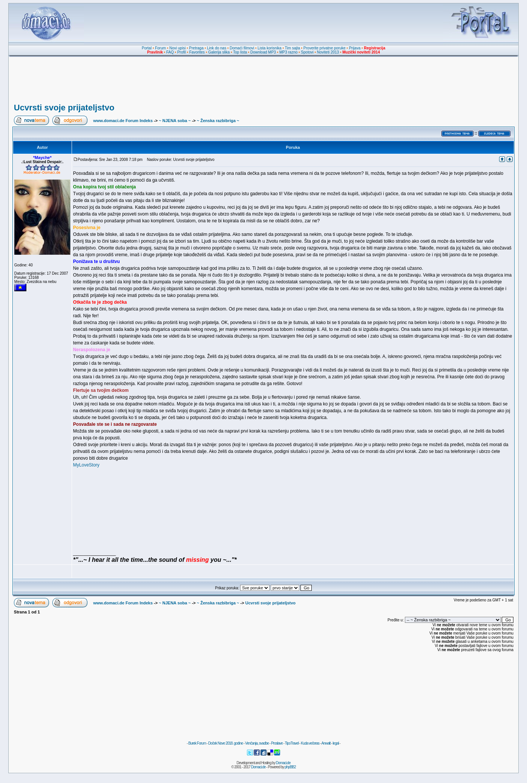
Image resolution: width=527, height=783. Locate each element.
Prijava (355, 48)
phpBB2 (290, 767)
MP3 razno (288, 52)
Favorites (197, 52)
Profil (181, 52)
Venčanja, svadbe (257, 743)
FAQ (170, 52)
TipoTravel (292, 743)
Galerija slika (219, 52)
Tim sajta (292, 48)
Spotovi (307, 52)
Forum (160, 48)
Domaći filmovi (242, 48)
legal (335, 743)
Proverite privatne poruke (324, 48)
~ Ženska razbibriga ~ (218, 120)
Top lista (240, 52)
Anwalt (325, 743)
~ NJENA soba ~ (175, 120)
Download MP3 (263, 52)
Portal (147, 48)
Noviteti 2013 (328, 52)
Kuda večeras (310, 743)
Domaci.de (283, 763)
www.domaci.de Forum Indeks (123, 120)
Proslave (277, 743)
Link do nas (216, 48)
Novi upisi (177, 48)
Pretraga (196, 48)
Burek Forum (197, 743)
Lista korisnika (269, 48)
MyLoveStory (86, 465)
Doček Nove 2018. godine (225, 743)
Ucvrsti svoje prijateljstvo (64, 107)
